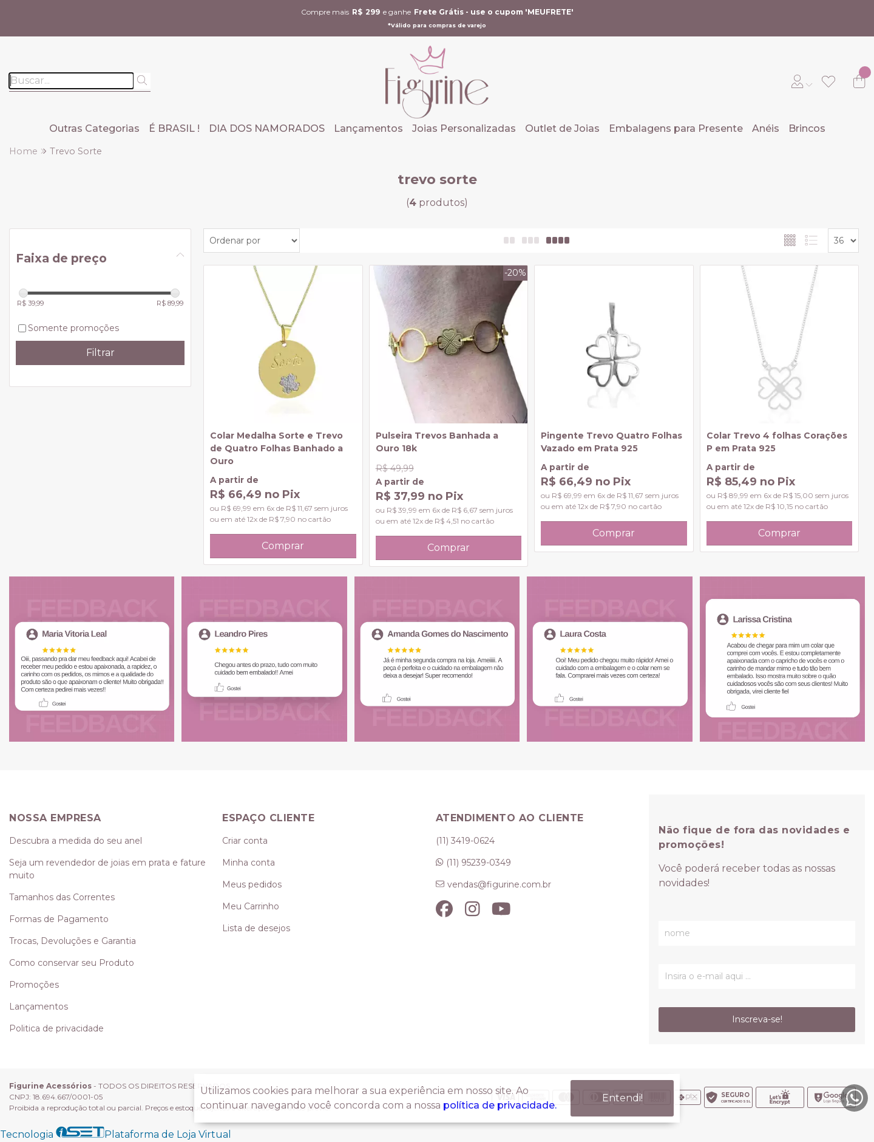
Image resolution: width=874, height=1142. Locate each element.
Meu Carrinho (250, 906)
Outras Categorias (94, 128)
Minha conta (248, 862)
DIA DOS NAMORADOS (267, 128)
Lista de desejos (256, 928)
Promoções (34, 984)
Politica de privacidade (56, 1028)
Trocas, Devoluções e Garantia (72, 940)
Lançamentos (368, 128)
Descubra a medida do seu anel (75, 840)
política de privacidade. (500, 1105)
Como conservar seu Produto (71, 962)
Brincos (806, 128)
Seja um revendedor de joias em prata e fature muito (107, 869)
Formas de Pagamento (59, 919)
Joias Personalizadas (464, 128)
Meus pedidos (252, 884)
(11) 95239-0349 (478, 862)
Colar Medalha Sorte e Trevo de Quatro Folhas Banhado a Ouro (276, 448)
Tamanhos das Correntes (62, 897)
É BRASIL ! (174, 128)
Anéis (765, 128)
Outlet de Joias (562, 128)
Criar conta (245, 840)
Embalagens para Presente (676, 128)
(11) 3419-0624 (465, 840)
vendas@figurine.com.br (499, 884)
